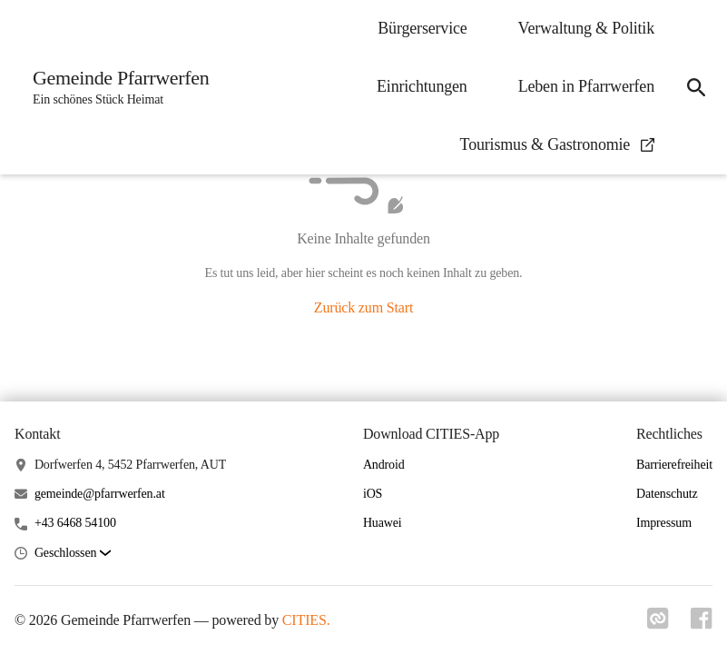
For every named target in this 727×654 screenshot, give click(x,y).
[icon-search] (696, 87)
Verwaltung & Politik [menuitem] (586, 28)
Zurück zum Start (363, 307)
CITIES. (306, 620)
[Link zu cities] (658, 624)
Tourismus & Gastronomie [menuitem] (557, 144)
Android (384, 464)
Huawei (382, 523)
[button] (72, 553)
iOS (372, 493)
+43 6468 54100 (75, 523)
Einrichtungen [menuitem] (422, 86)
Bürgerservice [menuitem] (422, 28)
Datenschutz (667, 493)
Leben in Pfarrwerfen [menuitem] (586, 86)
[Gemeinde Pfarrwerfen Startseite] (115, 87)
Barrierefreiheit (674, 464)
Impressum (664, 523)
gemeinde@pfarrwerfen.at (99, 493)
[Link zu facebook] (701, 624)
